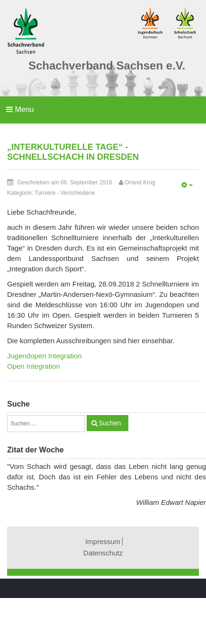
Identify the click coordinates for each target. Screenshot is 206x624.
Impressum (102, 541)
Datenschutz (103, 553)
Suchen (110, 423)
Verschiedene (78, 193)
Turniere (45, 193)
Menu (20, 109)
